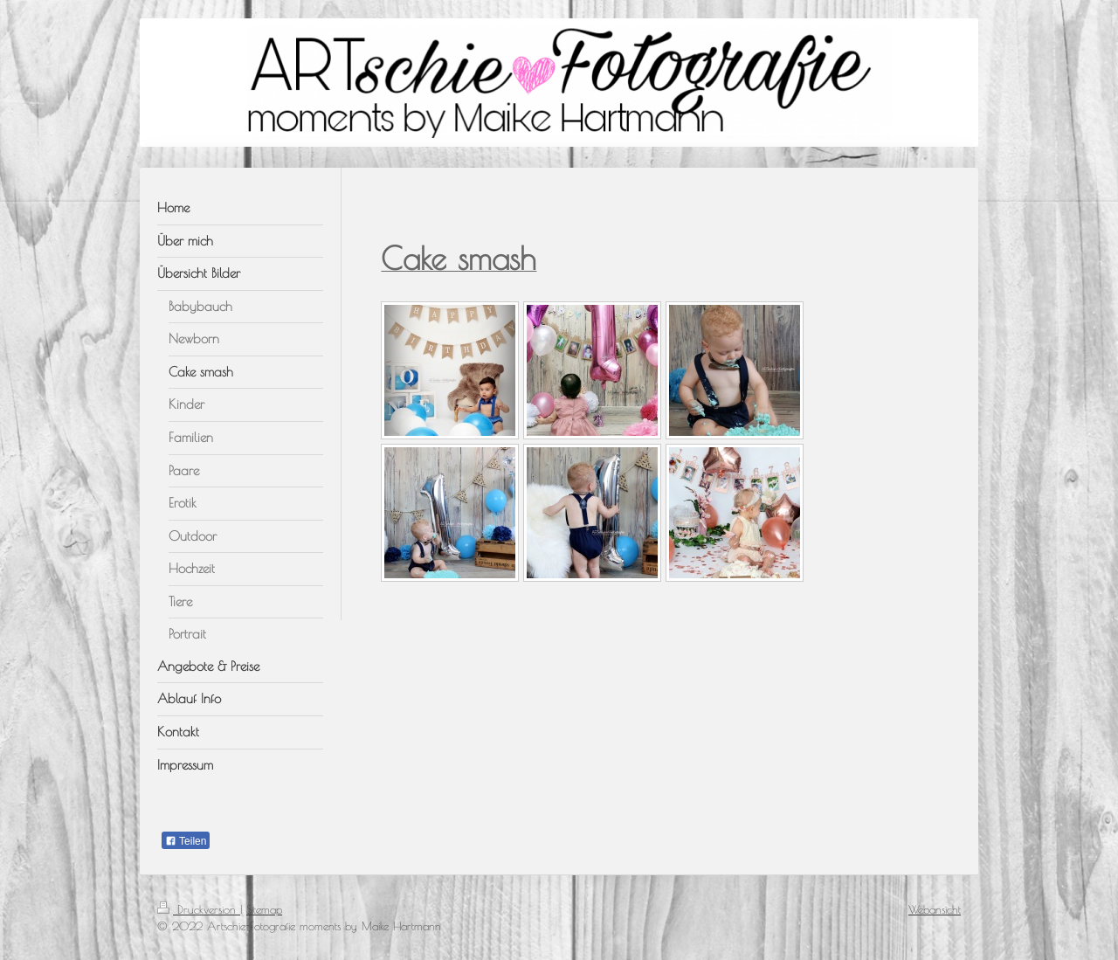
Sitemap (264, 909)
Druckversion (198, 909)
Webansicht (934, 909)
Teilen (185, 841)
